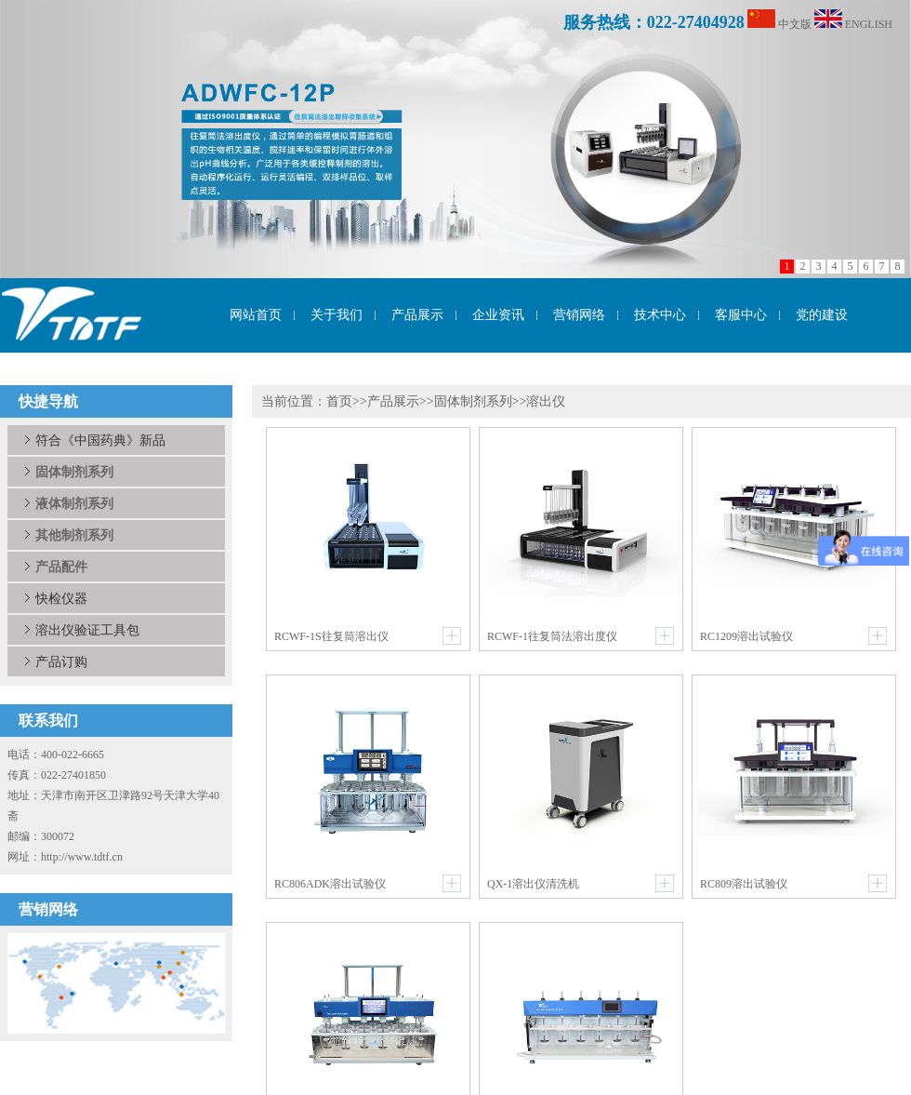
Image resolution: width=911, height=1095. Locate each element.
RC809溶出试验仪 (743, 883)
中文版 (795, 24)
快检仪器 (61, 598)
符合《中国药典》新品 (100, 440)
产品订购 (61, 661)
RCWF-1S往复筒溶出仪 (331, 636)
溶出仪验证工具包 (87, 629)
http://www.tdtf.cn (82, 856)
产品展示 (393, 401)
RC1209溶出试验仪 (746, 636)
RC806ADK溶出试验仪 (330, 883)
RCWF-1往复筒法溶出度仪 (552, 636)
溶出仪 (545, 401)
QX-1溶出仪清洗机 (533, 883)
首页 (339, 401)
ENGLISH (868, 24)
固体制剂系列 (473, 401)
